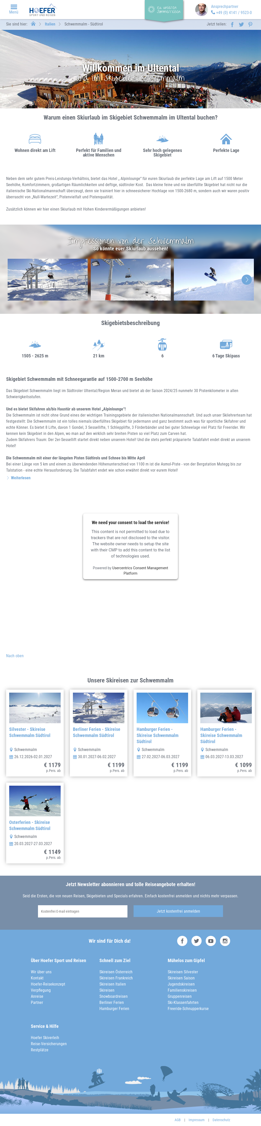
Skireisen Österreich (116, 971)
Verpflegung (41, 990)
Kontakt (37, 978)
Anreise (37, 996)
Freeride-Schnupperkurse (188, 1008)
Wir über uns (41, 971)
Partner (37, 1002)
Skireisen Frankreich (116, 978)
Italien (50, 24)
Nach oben (15, 655)
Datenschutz (221, 1120)
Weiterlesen (21, 477)
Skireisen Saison (181, 978)
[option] (47, 279)
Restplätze (39, 1049)
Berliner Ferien (111, 1002)
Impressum (197, 1120)
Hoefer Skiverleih (45, 1037)
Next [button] (247, 280)
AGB (178, 1120)
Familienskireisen (182, 990)
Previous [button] (14, 280)
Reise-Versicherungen (49, 1043)
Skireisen (106, 990)
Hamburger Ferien (114, 1008)
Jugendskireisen (181, 984)
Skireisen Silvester (183, 971)
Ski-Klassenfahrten (183, 1002)
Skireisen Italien (112, 984)
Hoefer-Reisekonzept (48, 984)
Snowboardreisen (113, 996)
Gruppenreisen (180, 996)
